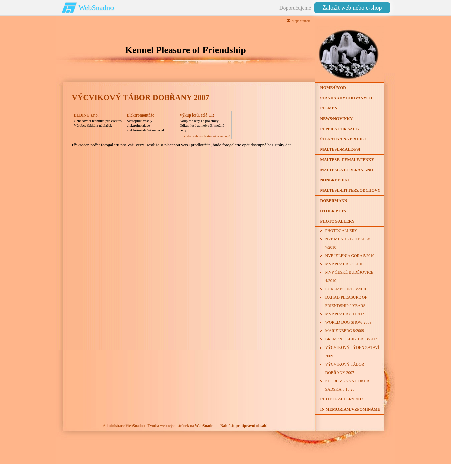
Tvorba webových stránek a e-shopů (206, 136)
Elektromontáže (140, 115)
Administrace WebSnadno (124, 425)
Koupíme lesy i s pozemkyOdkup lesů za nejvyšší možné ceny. (202, 125)
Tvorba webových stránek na (182, 425)
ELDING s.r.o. (86, 115)
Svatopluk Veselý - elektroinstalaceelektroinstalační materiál (145, 125)
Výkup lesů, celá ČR (197, 115)
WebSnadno (96, 7)
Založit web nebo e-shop (352, 7)
